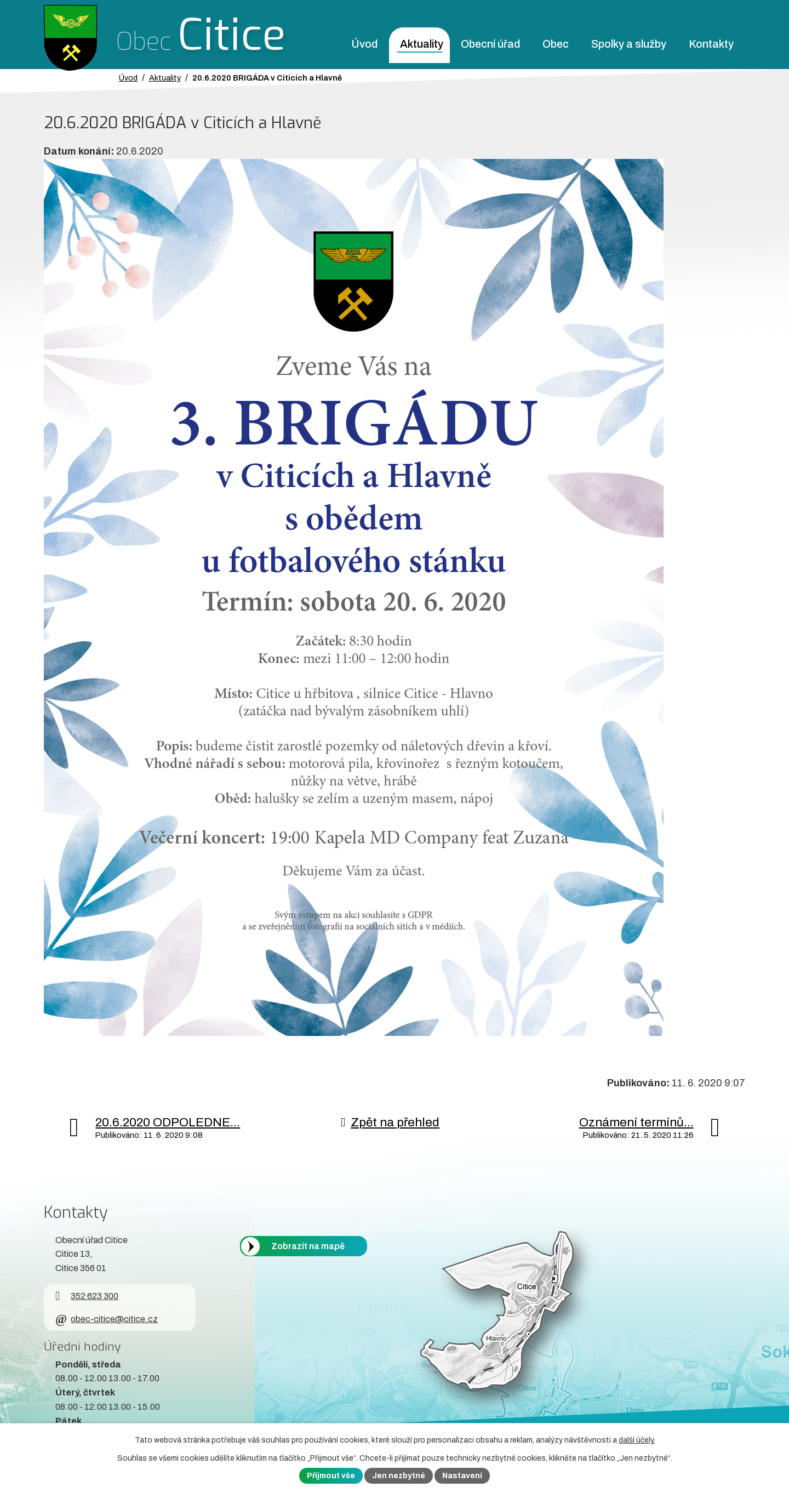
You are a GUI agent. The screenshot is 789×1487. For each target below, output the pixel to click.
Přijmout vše (331, 1476)
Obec (555, 44)
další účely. (637, 1440)
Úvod (364, 44)
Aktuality (421, 44)
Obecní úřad (490, 44)
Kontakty (711, 44)
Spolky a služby (628, 44)
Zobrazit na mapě (308, 1246)
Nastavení (462, 1476)
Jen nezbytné (398, 1476)
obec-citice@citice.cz (106, 1319)
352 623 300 (86, 1296)
